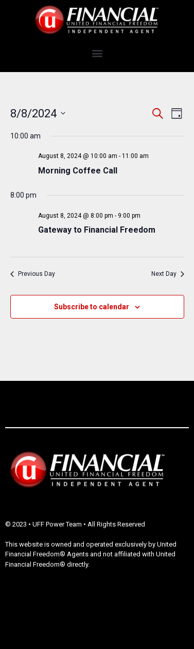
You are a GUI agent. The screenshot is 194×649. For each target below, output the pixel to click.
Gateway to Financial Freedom (96, 230)
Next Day (167, 273)
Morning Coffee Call (77, 171)
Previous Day (32, 273)
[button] (97, 53)
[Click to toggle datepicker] (37, 113)
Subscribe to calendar (91, 307)
